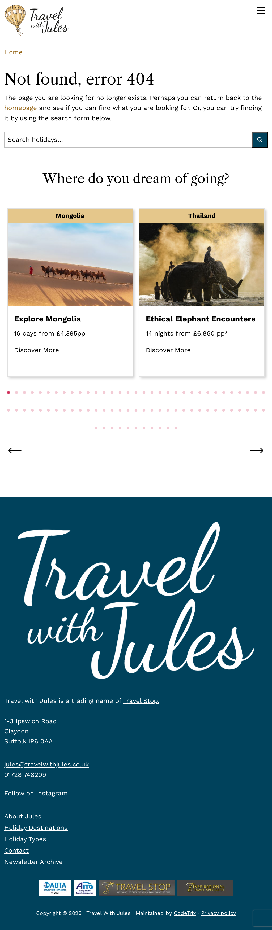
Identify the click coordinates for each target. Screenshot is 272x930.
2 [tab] (16, 403)
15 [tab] (120, 403)
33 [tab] (263, 403)
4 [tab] (32, 403)
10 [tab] (80, 403)
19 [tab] (152, 403)
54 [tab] (168, 421)
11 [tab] (88, 403)
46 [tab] (104, 421)
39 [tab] (48, 421)
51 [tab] (144, 421)
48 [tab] (120, 421)
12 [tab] (96, 403)
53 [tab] (160, 421)
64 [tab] (247, 421)
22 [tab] (175, 403)
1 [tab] (8, 403)
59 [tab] (207, 421)
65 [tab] (255, 421)
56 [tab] (183, 421)
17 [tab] (136, 403)
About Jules (22, 816)
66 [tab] (263, 421)
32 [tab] (255, 403)
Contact (16, 850)
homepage (20, 108)
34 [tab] (8, 421)
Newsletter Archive (33, 862)
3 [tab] (24, 403)
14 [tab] (112, 403)
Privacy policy (218, 913)
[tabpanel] (70, 292)
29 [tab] (231, 403)
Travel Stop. (141, 700)
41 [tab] (64, 421)
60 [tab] (215, 421)
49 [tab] (128, 421)
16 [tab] (128, 403)
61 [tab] (223, 421)
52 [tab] (152, 421)
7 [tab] (56, 403)
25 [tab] (199, 403)
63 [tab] (239, 421)
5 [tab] (40, 403)
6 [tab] (48, 403)
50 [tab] (136, 421)
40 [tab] (56, 421)
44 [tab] (88, 421)
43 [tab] (80, 421)
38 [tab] (40, 421)
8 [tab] (64, 403)
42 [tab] (72, 421)
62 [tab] (231, 421)
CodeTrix (185, 913)
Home (13, 52)
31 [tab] (247, 403)
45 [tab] (96, 421)
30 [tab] (239, 403)
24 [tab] (191, 403)
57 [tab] (191, 421)
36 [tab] (24, 421)
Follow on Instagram (36, 793)
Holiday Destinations (36, 827)
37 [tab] (32, 421)
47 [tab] (112, 421)
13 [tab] (104, 403)
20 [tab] (160, 403)
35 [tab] (16, 421)
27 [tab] (215, 403)
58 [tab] (199, 421)
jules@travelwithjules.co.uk (46, 764)
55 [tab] (175, 421)
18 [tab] (144, 403)
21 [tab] (168, 403)
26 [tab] (207, 403)
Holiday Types (25, 839)
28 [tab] (223, 403)
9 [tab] (72, 403)
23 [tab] (183, 403)
